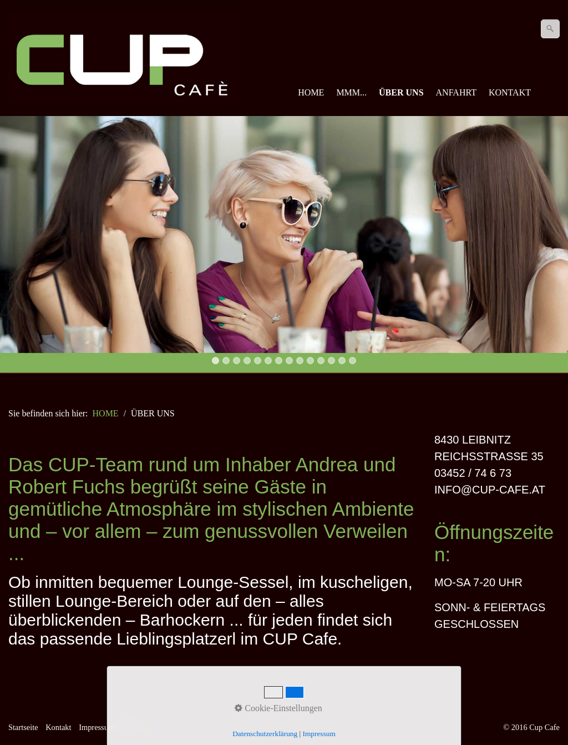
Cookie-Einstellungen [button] (278, 708)
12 (331, 360)
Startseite (23, 727)
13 (342, 360)
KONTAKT (510, 92)
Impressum (319, 733)
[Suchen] (550, 29)
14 (352, 360)
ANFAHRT (456, 92)
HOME (311, 92)
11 (320, 360)
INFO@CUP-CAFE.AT (489, 490)
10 (310, 360)
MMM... (351, 92)
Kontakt (58, 727)
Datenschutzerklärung (264, 733)
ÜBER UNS (401, 92)
